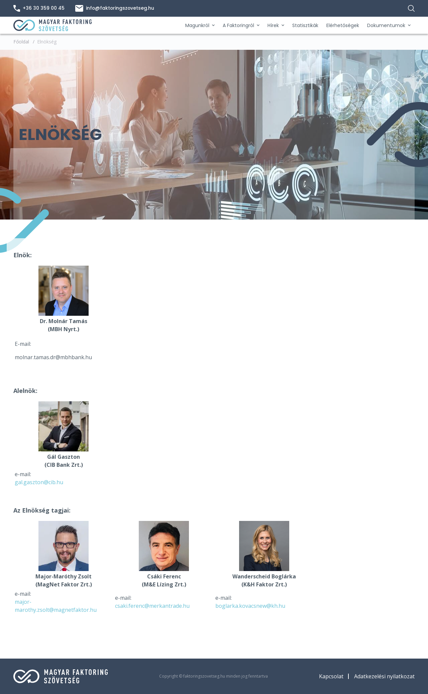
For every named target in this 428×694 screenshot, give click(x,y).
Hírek (276, 25)
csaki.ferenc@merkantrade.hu (152, 605)
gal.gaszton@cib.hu (39, 482)
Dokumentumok (389, 25)
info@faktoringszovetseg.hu (115, 8)
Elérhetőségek (342, 25)
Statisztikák (305, 25)
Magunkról (200, 25)
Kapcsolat (331, 676)
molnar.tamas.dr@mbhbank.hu (53, 357)
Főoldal (21, 41)
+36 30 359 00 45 (39, 8)
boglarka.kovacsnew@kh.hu (250, 605)
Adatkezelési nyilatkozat (384, 676)
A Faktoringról (241, 25)
